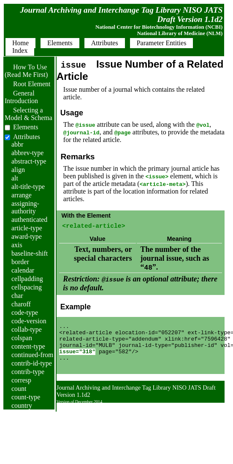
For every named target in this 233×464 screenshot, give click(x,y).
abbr (17, 144)
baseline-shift (29, 253)
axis (16, 244)
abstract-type (28, 161)
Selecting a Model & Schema (28, 113)
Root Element (27, 83)
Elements (25, 127)
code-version (28, 321)
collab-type (26, 329)
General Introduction (21, 97)
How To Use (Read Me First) (26, 70)
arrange (21, 195)
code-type (24, 312)
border (20, 261)
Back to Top (201, 419)
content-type (28, 346)
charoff (21, 304)
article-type (26, 228)
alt (14, 178)
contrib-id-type (31, 363)
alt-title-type (28, 186)
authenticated (29, 219)
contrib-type (27, 371)
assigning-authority (25, 207)
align (18, 169)
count (19, 388)
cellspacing (26, 287)
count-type (25, 397)
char (17, 295)
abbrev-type (27, 152)
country (21, 405)
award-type (26, 236)
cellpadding (27, 278)
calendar (22, 270)
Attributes (26, 136)
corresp (21, 380)
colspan (21, 337)
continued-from (32, 354)
